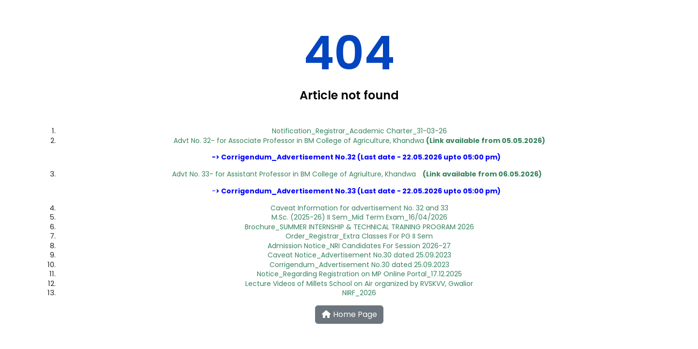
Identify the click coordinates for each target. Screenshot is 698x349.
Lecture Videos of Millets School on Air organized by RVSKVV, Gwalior (359, 283)
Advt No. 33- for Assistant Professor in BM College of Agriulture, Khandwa (294, 174)
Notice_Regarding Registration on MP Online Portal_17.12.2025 (359, 274)
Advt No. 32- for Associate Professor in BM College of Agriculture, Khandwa (359, 140)
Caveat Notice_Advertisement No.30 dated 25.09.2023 (359, 255)
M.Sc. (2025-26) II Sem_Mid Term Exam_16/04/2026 (359, 217)
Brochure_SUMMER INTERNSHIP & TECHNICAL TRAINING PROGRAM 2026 (359, 227)
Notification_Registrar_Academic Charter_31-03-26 (359, 131)
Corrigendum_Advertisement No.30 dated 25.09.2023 (359, 265)
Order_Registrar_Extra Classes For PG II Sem (359, 236)
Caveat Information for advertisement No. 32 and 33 (359, 208)
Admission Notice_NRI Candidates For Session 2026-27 (359, 246)
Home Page (349, 314)
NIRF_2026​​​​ (359, 293)
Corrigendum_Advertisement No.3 (356, 157)
